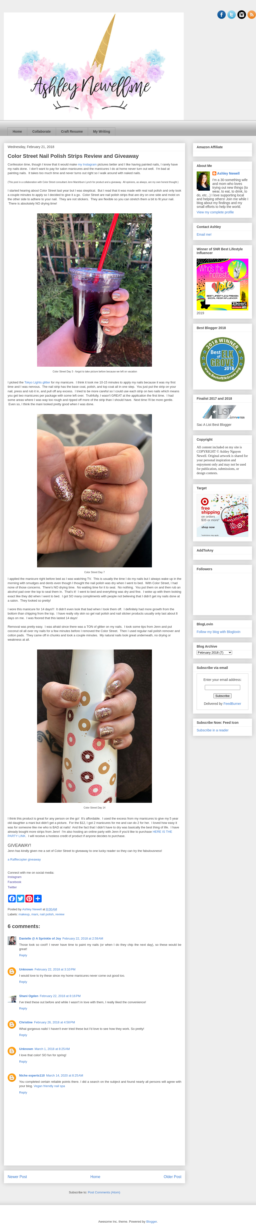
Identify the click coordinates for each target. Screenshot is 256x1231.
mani (34, 914)
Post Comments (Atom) (104, 1192)
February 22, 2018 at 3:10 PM (55, 969)
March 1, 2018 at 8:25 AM (52, 1049)
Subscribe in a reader (212, 730)
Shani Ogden (28, 996)
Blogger (151, 1221)
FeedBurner (232, 704)
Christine (26, 1022)
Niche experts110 (32, 1075)
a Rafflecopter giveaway (24, 859)
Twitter (12, 887)
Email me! (204, 234)
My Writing (101, 131)
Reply (23, 955)
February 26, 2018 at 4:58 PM (54, 1022)
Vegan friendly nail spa (49, 1086)
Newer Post (17, 1177)
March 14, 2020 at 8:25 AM (64, 1075)
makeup (24, 914)
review (60, 914)
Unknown (26, 969)
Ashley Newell (228, 173)
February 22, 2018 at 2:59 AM (82, 938)
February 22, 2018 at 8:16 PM (60, 996)
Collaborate (41, 131)
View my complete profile (215, 212)
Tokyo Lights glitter (37, 382)
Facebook (14, 882)
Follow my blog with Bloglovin (218, 632)
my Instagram (87, 164)
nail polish (47, 914)
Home (17, 131)
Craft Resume (72, 131)
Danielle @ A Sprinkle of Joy (40, 938)
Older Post (172, 1177)
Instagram (15, 877)
